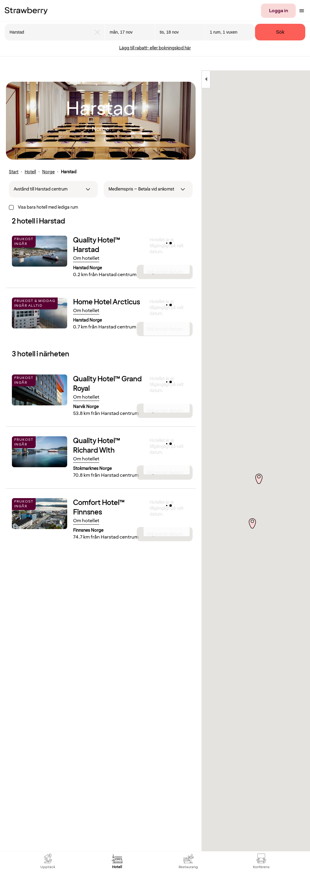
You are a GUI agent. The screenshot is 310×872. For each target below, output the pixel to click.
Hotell (30, 172)
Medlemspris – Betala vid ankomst (141, 189)
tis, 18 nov (169, 32)
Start (13, 172)
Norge (48, 172)
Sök (280, 32)
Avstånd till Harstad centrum (40, 189)
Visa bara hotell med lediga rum (48, 207)
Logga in (278, 10)
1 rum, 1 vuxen (223, 32)
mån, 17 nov (121, 32)
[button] (253, 517)
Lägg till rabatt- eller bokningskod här (155, 48)
